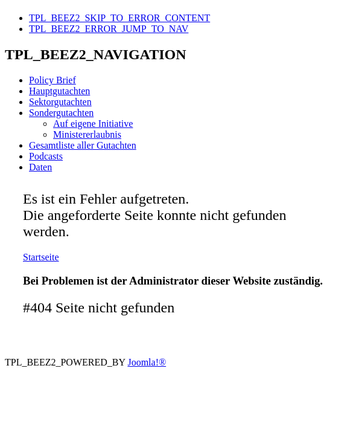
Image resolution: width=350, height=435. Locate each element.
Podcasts (46, 156)
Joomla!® (146, 362)
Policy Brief (52, 80)
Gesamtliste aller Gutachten (82, 145)
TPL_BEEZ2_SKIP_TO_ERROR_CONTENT (119, 18)
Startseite (41, 257)
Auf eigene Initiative (93, 123)
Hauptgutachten (59, 91)
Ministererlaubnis (87, 134)
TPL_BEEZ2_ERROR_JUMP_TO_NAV (108, 29)
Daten (40, 167)
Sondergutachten (61, 113)
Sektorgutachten (60, 102)
